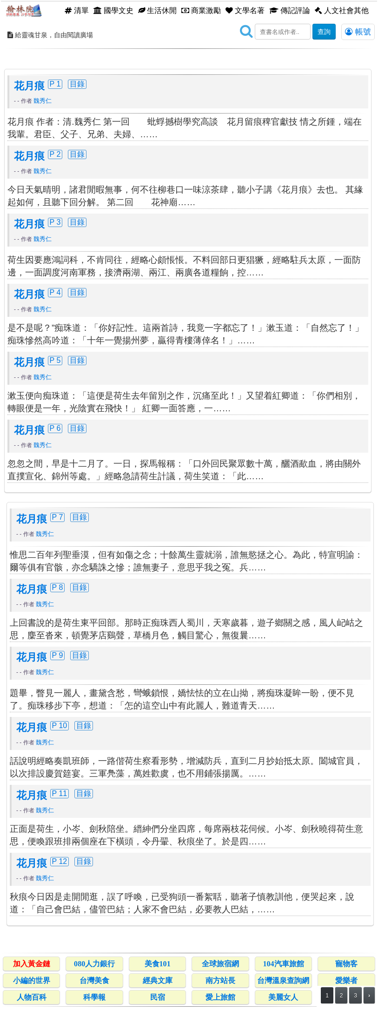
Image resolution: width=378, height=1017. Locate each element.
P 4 (55, 292)
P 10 (59, 725)
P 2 (55, 154)
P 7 (57, 517)
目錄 (77, 84)
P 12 (59, 861)
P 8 (57, 587)
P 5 (55, 360)
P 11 (59, 793)
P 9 (57, 655)
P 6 (55, 428)
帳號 (358, 31)
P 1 (55, 84)
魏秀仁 (42, 100)
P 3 (55, 222)
